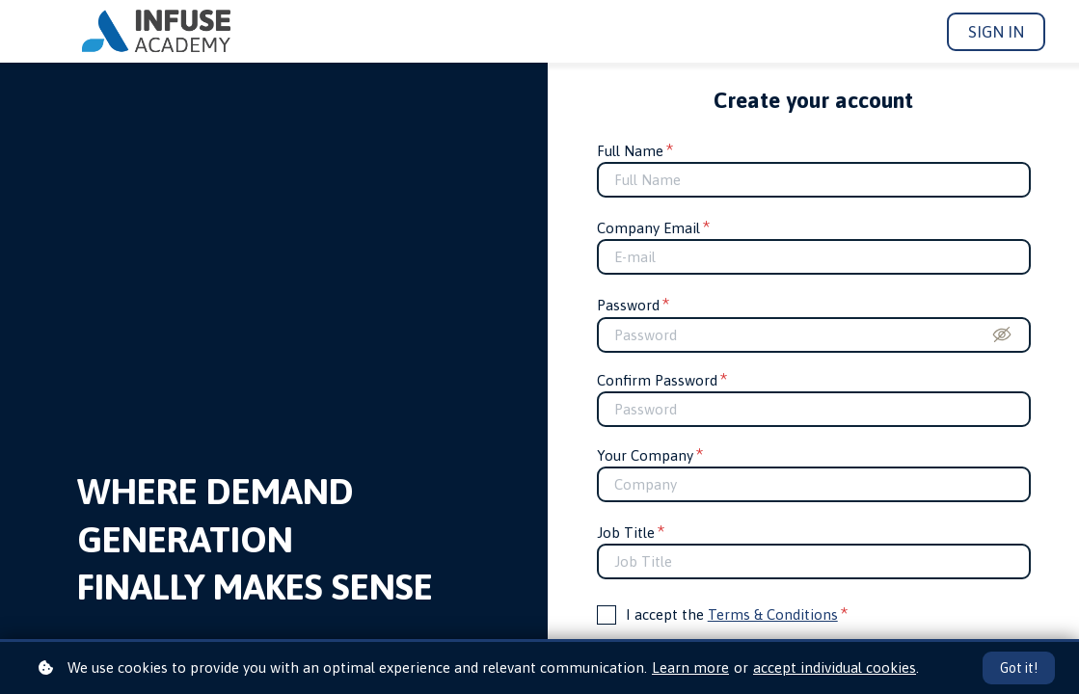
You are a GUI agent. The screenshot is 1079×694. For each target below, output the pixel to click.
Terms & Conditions (773, 614)
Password (633, 305)
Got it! (1019, 668)
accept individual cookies (834, 667)
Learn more (690, 667)
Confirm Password (662, 380)
